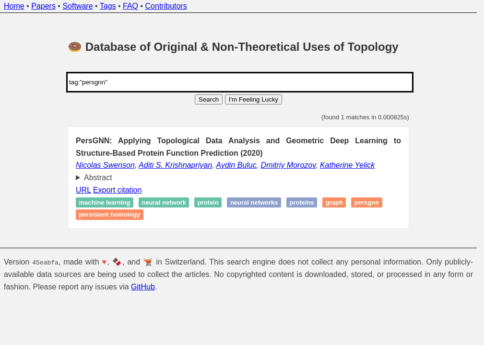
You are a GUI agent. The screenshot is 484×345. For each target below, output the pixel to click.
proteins (302, 202)
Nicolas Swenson (105, 165)
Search (209, 99)
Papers (43, 6)
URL (83, 190)
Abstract (98, 177)
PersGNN (366, 202)
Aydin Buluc (236, 165)
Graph (334, 202)
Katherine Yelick (347, 165)
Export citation (117, 190)
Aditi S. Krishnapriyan (175, 165)
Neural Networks (254, 202)
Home (14, 6)
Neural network (164, 202)
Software (77, 6)
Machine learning (104, 202)
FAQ (130, 6)
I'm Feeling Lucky (253, 99)
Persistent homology (110, 214)
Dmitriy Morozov (288, 165)
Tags (108, 6)
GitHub (143, 287)
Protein (208, 202)
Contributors (166, 6)
